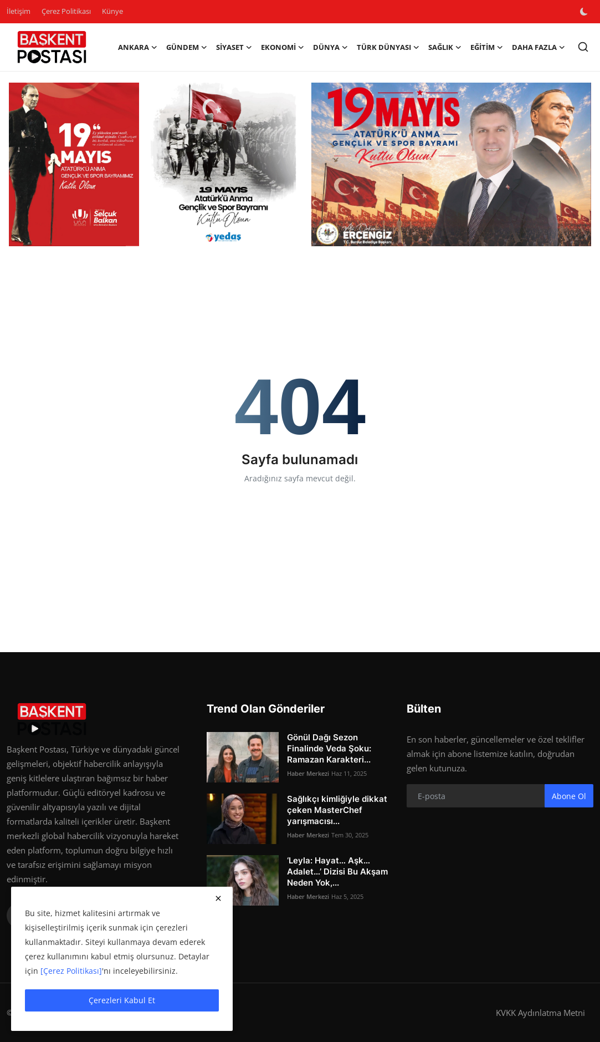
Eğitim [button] (486, 47)
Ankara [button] (137, 47)
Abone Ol (569, 796)
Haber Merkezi (308, 773)
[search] (583, 47)
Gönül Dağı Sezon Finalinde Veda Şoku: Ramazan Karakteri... (329, 748)
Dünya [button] (330, 47)
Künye (112, 11)
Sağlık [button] (444, 47)
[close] (218, 898)
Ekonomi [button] (282, 47)
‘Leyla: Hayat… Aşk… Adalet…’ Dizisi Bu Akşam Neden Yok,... (337, 871)
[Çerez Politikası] (71, 970)
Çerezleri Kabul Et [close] (122, 1000)
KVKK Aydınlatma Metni (540, 1012)
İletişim (18, 11)
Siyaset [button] (234, 47)
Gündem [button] (186, 47)
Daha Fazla (538, 47)
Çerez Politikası (66, 11)
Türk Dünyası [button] (388, 47)
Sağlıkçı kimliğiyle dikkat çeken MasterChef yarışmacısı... (337, 810)
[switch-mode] (585, 12)
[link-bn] (300, 165)
